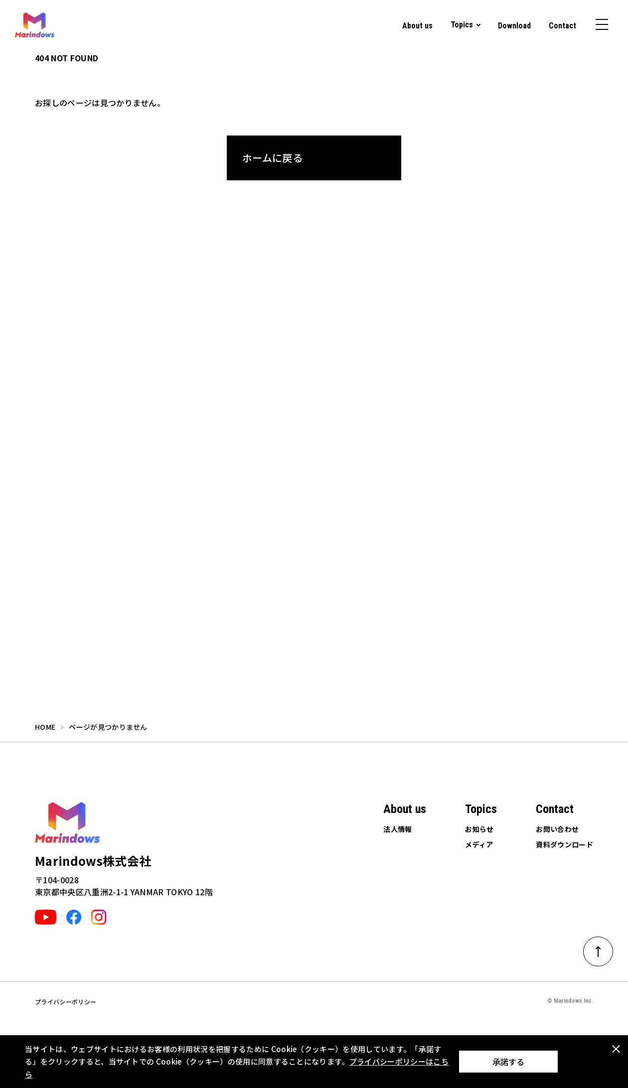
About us (417, 25)
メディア (479, 844)
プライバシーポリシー (65, 1001)
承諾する (508, 1062)
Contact (562, 25)
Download (514, 25)
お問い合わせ (557, 829)
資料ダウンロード (564, 844)
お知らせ (479, 829)
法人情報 (397, 829)
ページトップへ (605, 948)
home (45, 727)
